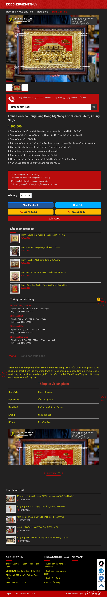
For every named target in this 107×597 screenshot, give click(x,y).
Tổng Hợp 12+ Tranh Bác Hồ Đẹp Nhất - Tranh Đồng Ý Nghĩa (42, 537)
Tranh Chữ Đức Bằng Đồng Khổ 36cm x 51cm (40, 247)
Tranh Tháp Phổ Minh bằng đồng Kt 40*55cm (40, 260)
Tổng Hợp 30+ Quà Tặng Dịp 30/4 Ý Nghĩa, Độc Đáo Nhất (41, 506)
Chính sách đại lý (53, 578)
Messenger (101, 579)
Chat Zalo (101, 571)
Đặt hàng (54, 219)
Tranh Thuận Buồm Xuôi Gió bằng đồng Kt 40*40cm (43, 235)
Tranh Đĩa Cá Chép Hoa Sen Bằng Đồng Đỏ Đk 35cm (43, 272)
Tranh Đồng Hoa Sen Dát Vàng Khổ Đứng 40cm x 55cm (44, 285)
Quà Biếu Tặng (26, 11)
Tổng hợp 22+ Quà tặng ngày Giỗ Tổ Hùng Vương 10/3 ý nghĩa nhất (45, 496)
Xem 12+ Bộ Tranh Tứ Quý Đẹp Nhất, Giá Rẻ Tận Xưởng (40, 517)
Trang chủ (11, 11)
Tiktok (101, 564)
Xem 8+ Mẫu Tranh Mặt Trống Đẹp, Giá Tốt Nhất (37, 527)
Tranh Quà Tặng (59, 11)
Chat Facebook (30, 205)
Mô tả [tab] (12, 356)
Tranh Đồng (42, 11)
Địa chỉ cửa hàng (53, 582)
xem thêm (53, 473)
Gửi (93, 107)
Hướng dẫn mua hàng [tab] (32, 356)
